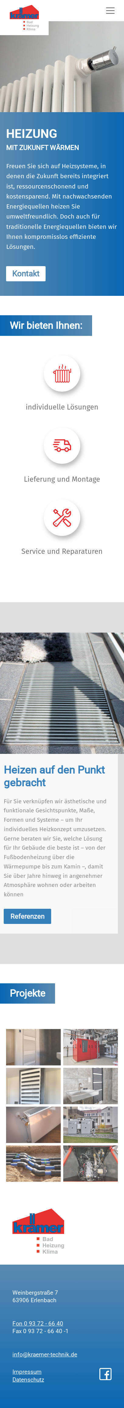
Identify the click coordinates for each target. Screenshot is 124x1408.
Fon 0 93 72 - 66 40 (37, 1323)
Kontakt (26, 273)
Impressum (27, 1371)
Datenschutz (28, 1379)
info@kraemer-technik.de (44, 1354)
